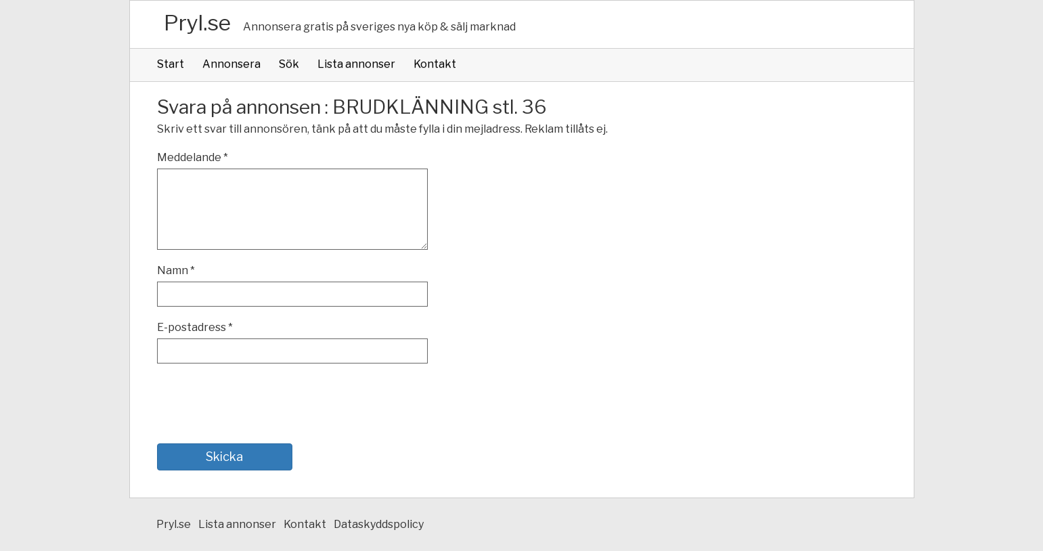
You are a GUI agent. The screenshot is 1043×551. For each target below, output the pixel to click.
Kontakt (435, 64)
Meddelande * (192, 157)
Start (170, 64)
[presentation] (260, 403)
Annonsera (231, 64)
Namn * (176, 270)
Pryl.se (197, 22)
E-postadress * (195, 327)
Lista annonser (356, 64)
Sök (289, 64)
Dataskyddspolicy (379, 524)
